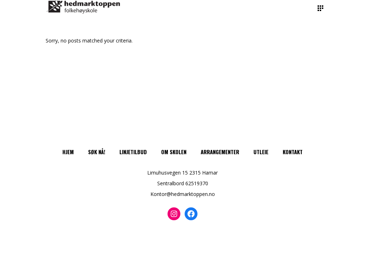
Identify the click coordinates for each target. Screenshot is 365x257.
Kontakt (293, 152)
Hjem (68, 152)
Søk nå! (96, 152)
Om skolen (173, 152)
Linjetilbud (133, 152)
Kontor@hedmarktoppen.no (182, 194)
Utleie (260, 152)
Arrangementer (220, 152)
